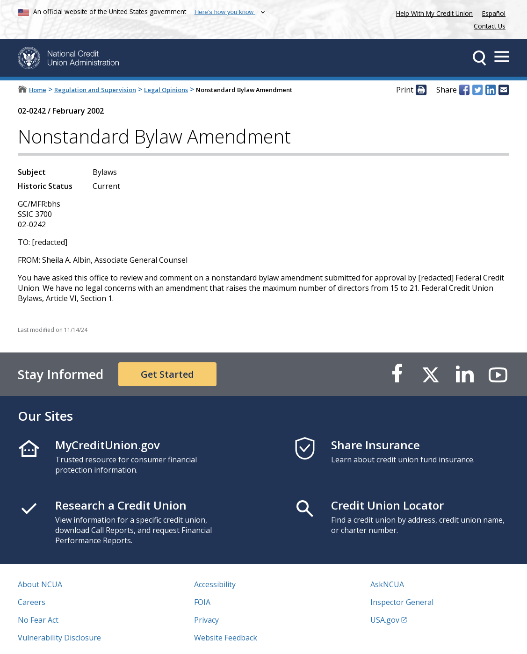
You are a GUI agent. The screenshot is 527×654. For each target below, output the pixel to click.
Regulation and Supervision (95, 90)
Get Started (167, 374)
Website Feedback (225, 637)
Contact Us (489, 26)
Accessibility (215, 584)
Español (493, 13)
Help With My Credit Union (432, 12)
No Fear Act (38, 620)
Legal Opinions (166, 90)
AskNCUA (387, 584)
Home (37, 90)
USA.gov (384, 620)
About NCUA (40, 584)
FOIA (202, 602)
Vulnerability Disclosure (59, 637)
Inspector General (401, 602)
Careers (31, 602)
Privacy (206, 620)
